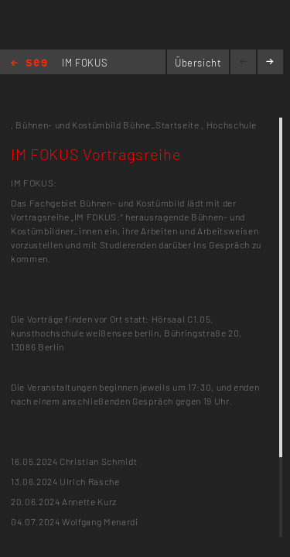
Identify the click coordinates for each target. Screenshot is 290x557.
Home (29, 63)
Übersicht (198, 62)
